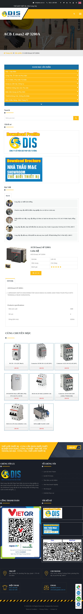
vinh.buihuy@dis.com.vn (58, 589)
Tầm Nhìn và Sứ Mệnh (50, 480)
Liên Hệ (35, 273)
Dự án (8, 196)
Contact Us (53, 609)
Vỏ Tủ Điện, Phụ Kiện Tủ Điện (16, 80)
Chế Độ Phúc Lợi (49, 493)
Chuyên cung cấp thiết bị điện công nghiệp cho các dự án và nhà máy (34, 210)
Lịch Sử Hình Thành (50, 471)
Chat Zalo (78, 593)
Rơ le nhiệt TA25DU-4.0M (41, 424)
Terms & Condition (31, 609)
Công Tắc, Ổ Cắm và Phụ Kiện (16, 76)
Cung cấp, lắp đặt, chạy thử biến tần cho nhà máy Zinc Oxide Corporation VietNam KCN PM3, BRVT (44, 227)
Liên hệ (74, 447)
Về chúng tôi (47, 489)
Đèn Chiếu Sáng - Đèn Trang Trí (16, 100)
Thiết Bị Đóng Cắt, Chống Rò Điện (17, 96)
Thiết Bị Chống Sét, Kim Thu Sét (16, 88)
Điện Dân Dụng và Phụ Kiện (15, 92)
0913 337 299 (13, 589)
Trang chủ (8, 53)
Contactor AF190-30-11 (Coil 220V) (41, 363)
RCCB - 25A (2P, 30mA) (16, 363)
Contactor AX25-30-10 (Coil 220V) (67, 363)
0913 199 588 (13, 587)
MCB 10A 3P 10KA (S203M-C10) (41, 393)
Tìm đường (78, 587)
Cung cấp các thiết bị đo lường (23, 202)
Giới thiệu (10, 281)
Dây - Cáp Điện (10, 71)
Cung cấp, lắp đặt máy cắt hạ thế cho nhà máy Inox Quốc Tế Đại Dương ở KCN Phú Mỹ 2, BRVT (43, 235)
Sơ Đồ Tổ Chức (48, 476)
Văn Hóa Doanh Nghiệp (51, 484)
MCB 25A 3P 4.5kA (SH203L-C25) (16, 424)
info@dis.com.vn (56, 587)
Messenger (78, 604)
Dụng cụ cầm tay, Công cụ (14, 84)
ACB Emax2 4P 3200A (40, 247)
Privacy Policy (43, 609)
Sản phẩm (18, 53)
